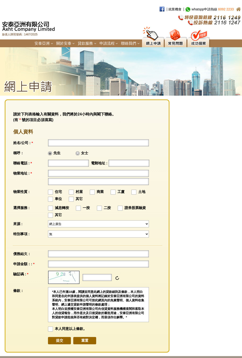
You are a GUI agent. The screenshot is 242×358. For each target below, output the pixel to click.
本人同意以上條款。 (71, 329)
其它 (79, 199)
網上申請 (153, 42)
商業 (100, 192)
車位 (58, 199)
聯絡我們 (130, 43)
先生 (56, 153)
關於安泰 (65, 43)
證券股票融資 (135, 208)
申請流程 (108, 43)
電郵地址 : (99, 163)
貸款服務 (87, 43)
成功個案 (198, 42)
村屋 (79, 192)
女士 (84, 153)
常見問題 (175, 42)
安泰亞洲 (44, 43)
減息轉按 (62, 208)
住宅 (58, 192)
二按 (107, 208)
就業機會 (175, 9)
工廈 (121, 192)
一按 (86, 208)
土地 (141, 192)
